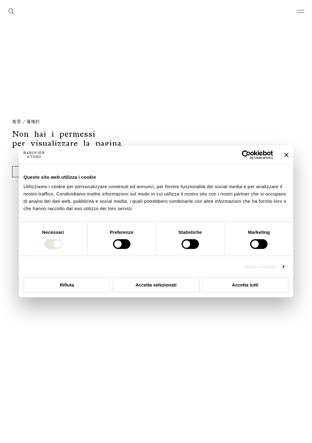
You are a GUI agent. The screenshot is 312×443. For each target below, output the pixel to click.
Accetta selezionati (155, 284)
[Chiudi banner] (286, 155)
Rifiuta (67, 284)
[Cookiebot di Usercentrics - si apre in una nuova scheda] (246, 154)
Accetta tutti (245, 284)
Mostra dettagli (260, 266)
